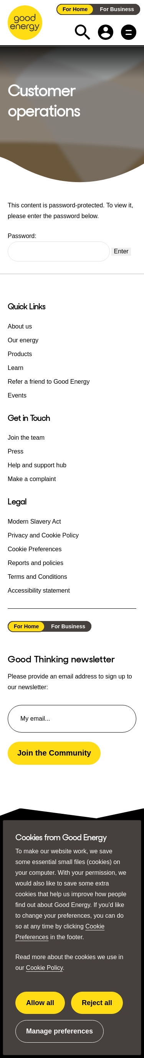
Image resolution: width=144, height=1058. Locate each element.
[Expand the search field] (82, 32)
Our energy (23, 340)
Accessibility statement (39, 590)
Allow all (45, 1006)
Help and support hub (37, 465)
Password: (59, 247)
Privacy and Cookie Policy (43, 535)
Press (15, 451)
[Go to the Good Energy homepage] (25, 22)
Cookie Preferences (35, 548)
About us (20, 326)
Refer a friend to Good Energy (48, 381)
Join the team (26, 437)
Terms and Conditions (37, 576)
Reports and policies (35, 562)
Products (20, 353)
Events (17, 395)
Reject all (102, 1006)
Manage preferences (59, 1035)
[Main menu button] (128, 32)
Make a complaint (32, 479)
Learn (15, 367)
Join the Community (54, 753)
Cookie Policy (44, 967)
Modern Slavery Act (34, 521)
